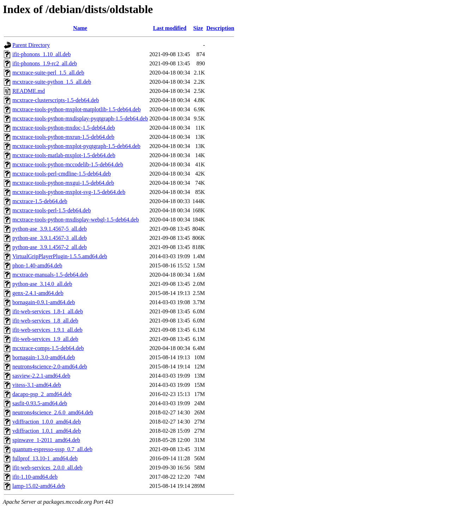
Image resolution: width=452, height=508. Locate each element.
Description (220, 28)
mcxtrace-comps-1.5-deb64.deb (48, 348)
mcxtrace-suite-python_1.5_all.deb (51, 82)
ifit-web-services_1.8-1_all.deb (47, 311)
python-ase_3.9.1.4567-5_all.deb (49, 229)
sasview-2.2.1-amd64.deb (41, 376)
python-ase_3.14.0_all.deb (42, 284)
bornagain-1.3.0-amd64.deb (43, 357)
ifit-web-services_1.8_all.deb (45, 321)
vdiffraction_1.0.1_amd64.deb (46, 431)
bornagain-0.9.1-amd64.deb (43, 302)
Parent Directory (31, 45)
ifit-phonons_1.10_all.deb (41, 54)
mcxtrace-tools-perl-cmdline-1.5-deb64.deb (61, 174)
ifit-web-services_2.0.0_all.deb (47, 468)
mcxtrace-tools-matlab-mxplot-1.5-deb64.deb (63, 155)
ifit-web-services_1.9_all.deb (45, 339)
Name (80, 28)
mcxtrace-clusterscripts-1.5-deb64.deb (55, 100)
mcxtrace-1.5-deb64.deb (39, 201)
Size (198, 28)
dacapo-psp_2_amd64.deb (42, 394)
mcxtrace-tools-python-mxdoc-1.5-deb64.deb (63, 128)
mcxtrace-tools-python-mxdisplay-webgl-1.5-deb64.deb (75, 220)
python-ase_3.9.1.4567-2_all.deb (49, 247)
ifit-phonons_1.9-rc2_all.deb (44, 63)
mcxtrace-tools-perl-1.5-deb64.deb (51, 210)
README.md (28, 91)
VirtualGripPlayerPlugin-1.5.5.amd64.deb (59, 256)
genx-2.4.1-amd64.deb (37, 293)
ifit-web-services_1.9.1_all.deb (47, 330)
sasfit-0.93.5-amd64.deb (39, 403)
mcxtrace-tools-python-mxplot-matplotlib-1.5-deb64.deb (76, 109)
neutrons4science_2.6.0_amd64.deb (52, 412)
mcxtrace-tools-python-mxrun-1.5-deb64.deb (63, 137)
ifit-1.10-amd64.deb (35, 477)
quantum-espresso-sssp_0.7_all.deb (52, 449)
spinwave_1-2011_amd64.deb (46, 440)
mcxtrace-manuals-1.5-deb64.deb (50, 275)
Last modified (169, 28)
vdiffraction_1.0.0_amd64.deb (46, 422)
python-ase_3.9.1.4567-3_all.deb (49, 238)
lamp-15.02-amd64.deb (38, 486)
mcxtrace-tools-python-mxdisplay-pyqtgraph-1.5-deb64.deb (80, 119)
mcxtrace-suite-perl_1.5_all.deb (48, 73)
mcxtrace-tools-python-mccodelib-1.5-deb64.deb (67, 164)
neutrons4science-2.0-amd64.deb (49, 367)
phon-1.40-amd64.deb (37, 265)
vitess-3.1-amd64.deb (36, 385)
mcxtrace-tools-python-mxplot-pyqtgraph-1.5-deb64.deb (76, 146)
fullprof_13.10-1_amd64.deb (45, 458)
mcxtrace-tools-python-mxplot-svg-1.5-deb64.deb (68, 192)
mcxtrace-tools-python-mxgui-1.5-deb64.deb (63, 183)
